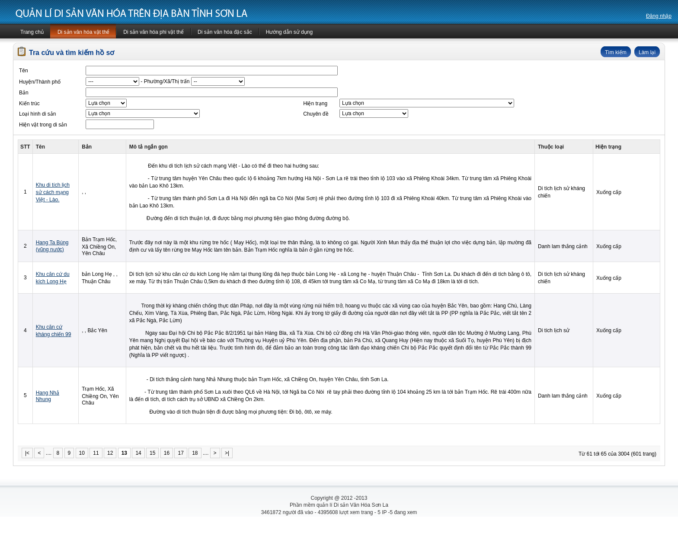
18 (195, 453)
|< (27, 453)
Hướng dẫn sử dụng (289, 32)
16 (167, 453)
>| (227, 453)
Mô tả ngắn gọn (148, 147)
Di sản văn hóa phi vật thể (153, 32)
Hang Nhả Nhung (47, 396)
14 (138, 453)
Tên (40, 147)
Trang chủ (32, 32)
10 (82, 453)
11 (96, 453)
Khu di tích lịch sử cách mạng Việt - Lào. (53, 192)
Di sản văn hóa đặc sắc (225, 32)
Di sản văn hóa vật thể (83, 32)
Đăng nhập (659, 16)
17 (180, 453)
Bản (87, 147)
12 (110, 453)
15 (152, 453)
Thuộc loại (551, 147)
